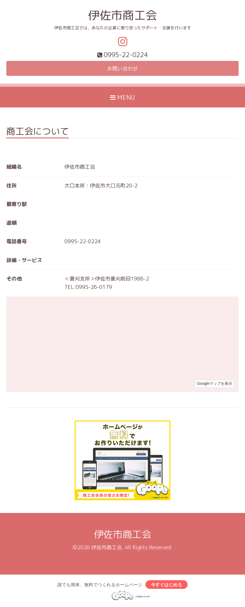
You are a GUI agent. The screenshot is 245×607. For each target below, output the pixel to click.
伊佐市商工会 (122, 15)
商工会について (37, 132)
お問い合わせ (122, 68)
